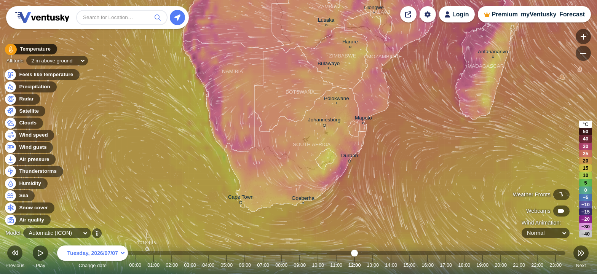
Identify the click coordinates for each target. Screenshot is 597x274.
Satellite (24, 111)
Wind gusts (28, 147)
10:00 (318, 265)
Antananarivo (493, 53)
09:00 (300, 265)
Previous (14, 257)
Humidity (25, 183)
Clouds (23, 123)
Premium (504, 14)
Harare (350, 43)
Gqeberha (303, 199)
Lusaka (326, 21)
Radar (22, 99)
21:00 (519, 265)
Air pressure (29, 159)
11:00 (336, 265)
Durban (349, 157)
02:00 (172, 265)
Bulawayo (329, 64)
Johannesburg (324, 121)
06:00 (245, 265)
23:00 (555, 265)
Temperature (30, 49)
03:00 (190, 265)
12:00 (354, 265)
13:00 (373, 265)
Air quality (27, 220)
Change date (92, 257)
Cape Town (241, 198)
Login (460, 14)
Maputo (363, 119)
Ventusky (41, 17)
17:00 (446, 265)
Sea (19, 195)
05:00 (226, 265)
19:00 (482, 265)
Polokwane (336, 99)
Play (40, 257)
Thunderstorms (33, 171)
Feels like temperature (41, 74)
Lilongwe (374, 8)
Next (581, 257)
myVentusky (538, 14)
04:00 (208, 265)
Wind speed (29, 135)
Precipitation (30, 86)
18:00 (464, 265)
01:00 (153, 265)
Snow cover (29, 207)
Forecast (572, 14)
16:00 (427, 265)
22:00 (537, 265)
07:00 (263, 265)
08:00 (281, 265)
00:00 (135, 265)
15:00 (409, 265)
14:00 (391, 265)
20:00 (501, 265)
